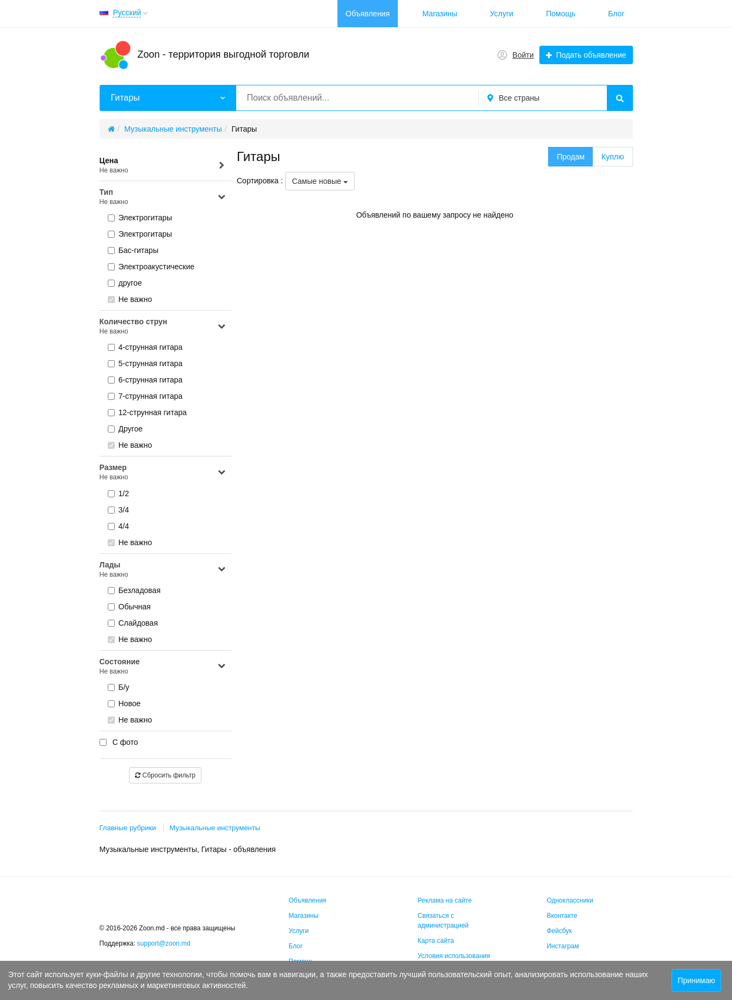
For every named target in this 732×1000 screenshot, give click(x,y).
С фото (119, 742)
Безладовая (134, 590)
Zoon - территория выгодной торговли (224, 54)
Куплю (612, 156)
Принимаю (696, 980)
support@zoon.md (165, 943)
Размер (163, 472)
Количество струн (163, 326)
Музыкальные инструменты (214, 828)
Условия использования (453, 956)
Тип (163, 197)
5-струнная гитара (145, 363)
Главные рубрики (128, 828)
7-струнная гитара (145, 396)
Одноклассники (569, 900)
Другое (125, 428)
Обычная (129, 606)
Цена (163, 165)
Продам (571, 156)
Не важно (130, 299)
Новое (124, 703)
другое (125, 283)
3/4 (118, 509)
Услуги (501, 13)
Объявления (368, 13)
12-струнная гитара (147, 412)
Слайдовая (133, 623)
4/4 (118, 526)
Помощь (560, 13)
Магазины (439, 13)
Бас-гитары (133, 250)
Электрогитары (140, 217)
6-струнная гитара (145, 379)
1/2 (118, 493)
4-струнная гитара (145, 347)
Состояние (163, 666)
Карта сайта (435, 941)
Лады (163, 569)
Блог (616, 13)
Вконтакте (561, 915)
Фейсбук (558, 931)
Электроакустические (151, 266)
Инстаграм (562, 946)
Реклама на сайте (444, 900)
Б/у (119, 687)
